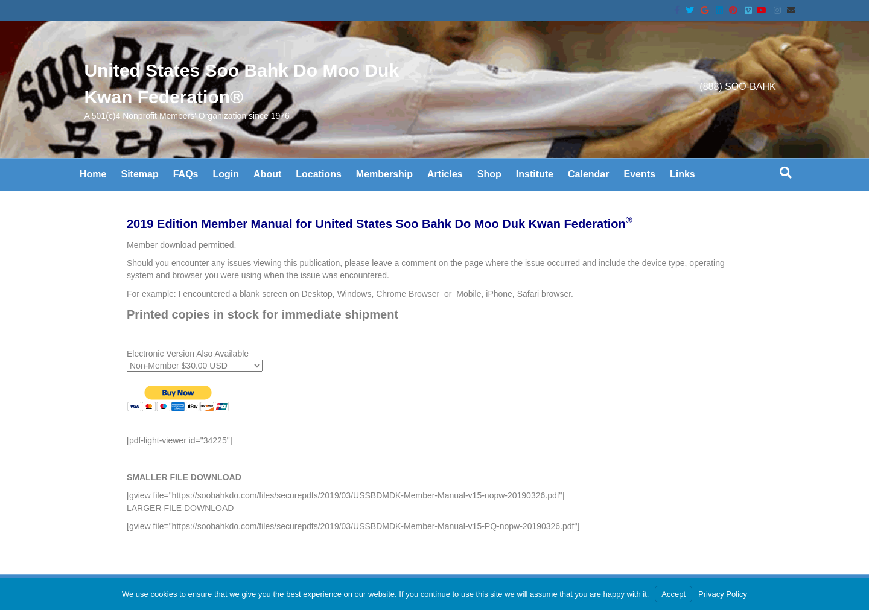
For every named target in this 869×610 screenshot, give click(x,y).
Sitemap (139, 174)
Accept (673, 594)
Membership (384, 174)
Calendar (588, 174)
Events (639, 174)
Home (93, 174)
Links (682, 174)
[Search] (786, 172)
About (267, 174)
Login (226, 174)
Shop (489, 174)
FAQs (186, 174)
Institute (534, 174)
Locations (319, 174)
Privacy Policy (722, 594)
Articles (445, 174)
